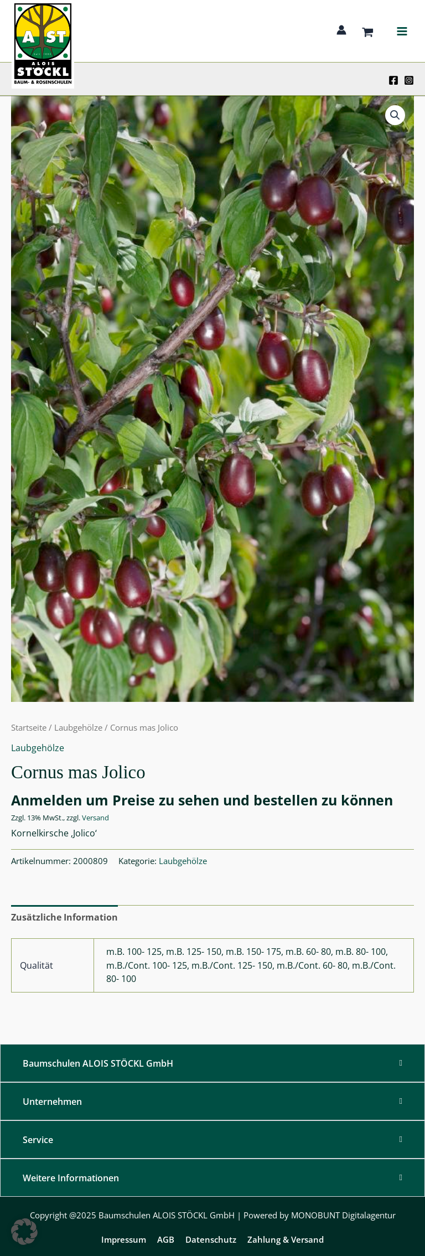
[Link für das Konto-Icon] (341, 30)
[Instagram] (409, 80)
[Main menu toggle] (402, 31)
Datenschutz (210, 1239)
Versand (95, 818)
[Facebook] (393, 80)
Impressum (123, 1239)
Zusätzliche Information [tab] (64, 917)
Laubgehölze (78, 727)
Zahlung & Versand (285, 1239)
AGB (165, 1239)
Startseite (28, 727)
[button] (395, 115)
